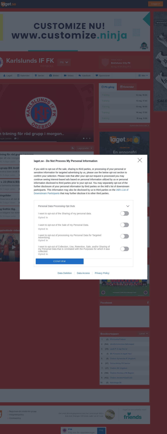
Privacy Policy (102, 273)
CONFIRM (59, 261)
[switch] (124, 213)
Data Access (83, 273)
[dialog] (83, 217)
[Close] (141, 161)
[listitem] (83, 206)
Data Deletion (65, 273)
